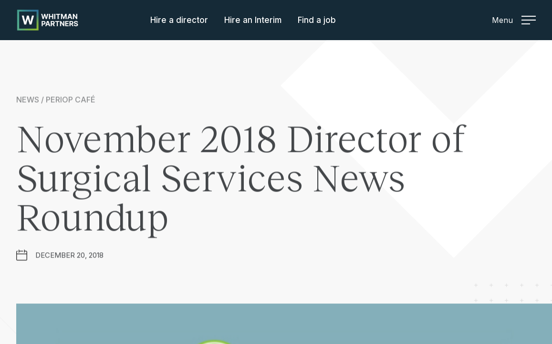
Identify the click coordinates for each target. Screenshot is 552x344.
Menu (514, 20)
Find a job (317, 20)
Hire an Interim (252, 20)
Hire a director (179, 20)
